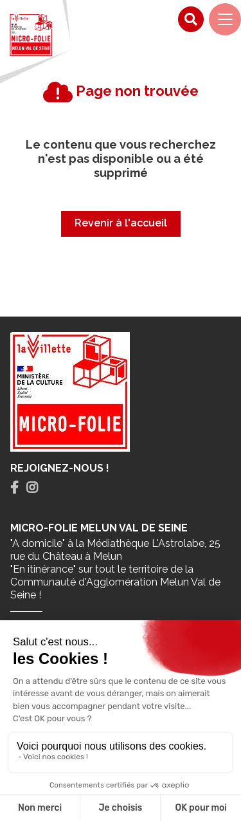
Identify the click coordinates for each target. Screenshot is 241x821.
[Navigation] (225, 19)
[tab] (14, 488)
